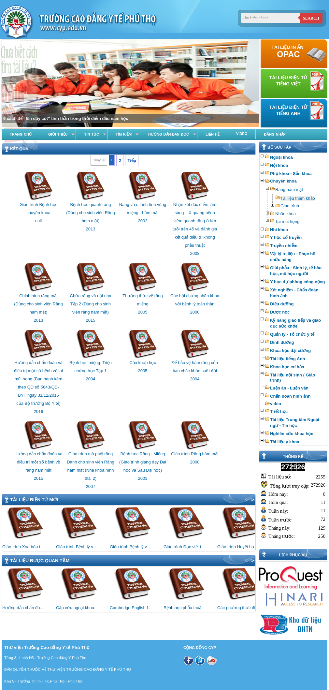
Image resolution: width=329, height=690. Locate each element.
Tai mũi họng (287, 221)
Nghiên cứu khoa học (291, 433)
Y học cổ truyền (286, 237)
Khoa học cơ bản (287, 366)
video (275, 403)
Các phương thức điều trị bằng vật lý (251, 607)
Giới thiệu (57, 134)
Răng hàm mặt (289, 189)
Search (311, 18)
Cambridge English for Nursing (138, 607)
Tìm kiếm (124, 134)
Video (241, 134)
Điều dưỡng (281, 303)
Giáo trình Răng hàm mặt (195, 453)
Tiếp (132, 160)
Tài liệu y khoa (284, 441)
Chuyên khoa (283, 181)
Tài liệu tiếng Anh (287, 358)
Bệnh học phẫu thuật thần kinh (192, 607)
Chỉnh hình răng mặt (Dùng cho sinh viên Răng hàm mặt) (38, 304)
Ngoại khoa (281, 157)
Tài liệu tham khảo (297, 198)
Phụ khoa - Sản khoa (291, 173)
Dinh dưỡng (282, 342)
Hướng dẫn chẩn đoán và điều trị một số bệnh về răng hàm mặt (38, 462)
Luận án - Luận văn (289, 388)
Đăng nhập (275, 134)
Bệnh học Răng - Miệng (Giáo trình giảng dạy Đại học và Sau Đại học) (142, 462)
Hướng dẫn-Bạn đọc (168, 134)
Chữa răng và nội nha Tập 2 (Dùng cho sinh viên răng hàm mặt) (90, 304)
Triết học (279, 411)
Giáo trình (289, 205)
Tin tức (91, 134)
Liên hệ (213, 134)
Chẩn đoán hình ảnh (290, 396)
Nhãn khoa (285, 213)
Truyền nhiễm (283, 245)
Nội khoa (279, 165)
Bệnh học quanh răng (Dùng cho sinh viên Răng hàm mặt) (90, 212)
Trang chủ (21, 134)
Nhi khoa (279, 229)
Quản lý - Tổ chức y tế (292, 334)
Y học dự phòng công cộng (297, 281)
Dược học (280, 312)
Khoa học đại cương (290, 350)
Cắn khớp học (142, 362)
